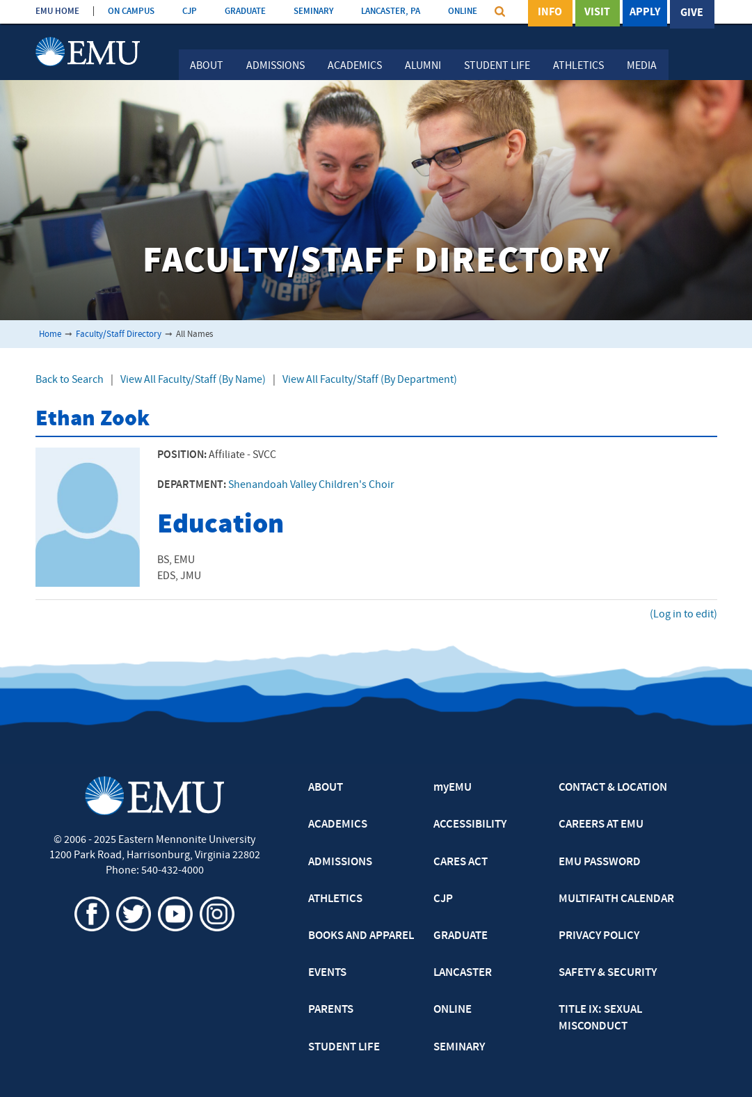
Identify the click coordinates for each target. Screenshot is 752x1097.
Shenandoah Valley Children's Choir (311, 485)
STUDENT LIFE (344, 1047)
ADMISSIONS (340, 862)
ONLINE (462, 11)
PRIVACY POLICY (599, 936)
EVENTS (327, 973)
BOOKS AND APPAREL (361, 936)
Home (50, 334)
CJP (189, 11)
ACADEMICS (337, 825)
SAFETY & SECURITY (608, 973)
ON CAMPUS (131, 11)
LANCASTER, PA (390, 11)
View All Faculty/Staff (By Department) (369, 380)
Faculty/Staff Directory (118, 334)
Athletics (578, 66)
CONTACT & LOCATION (613, 788)
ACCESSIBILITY (469, 825)
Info (550, 13)
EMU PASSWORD (600, 862)
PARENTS (330, 1010)
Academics (355, 66)
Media (642, 66)
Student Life (497, 66)
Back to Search (69, 380)
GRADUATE (245, 11)
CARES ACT (460, 862)
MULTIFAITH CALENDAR (616, 899)
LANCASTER (462, 973)
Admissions (275, 66)
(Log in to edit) (683, 614)
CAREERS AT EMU (601, 825)
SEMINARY (313, 11)
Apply (645, 13)
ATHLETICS (335, 899)
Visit (597, 13)
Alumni (423, 66)
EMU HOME (57, 11)
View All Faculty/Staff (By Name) (193, 380)
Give (691, 13)
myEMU (452, 788)
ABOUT (325, 788)
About (206, 66)
